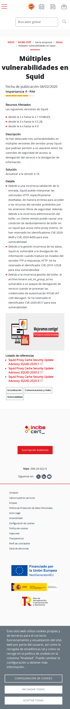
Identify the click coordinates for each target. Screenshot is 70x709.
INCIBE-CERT (24, 42)
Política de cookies (18, 528)
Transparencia (16, 538)
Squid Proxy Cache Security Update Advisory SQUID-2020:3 (30, 379)
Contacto (13, 492)
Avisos (59, 42)
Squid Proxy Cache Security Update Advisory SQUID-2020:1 (30, 362)
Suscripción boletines (35, 450)
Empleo (13, 502)
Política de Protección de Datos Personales (31, 507)
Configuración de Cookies (33, 678)
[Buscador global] (36, 22)
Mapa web (14, 533)
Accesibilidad (15, 518)
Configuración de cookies (22, 523)
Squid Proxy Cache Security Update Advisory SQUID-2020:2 (30, 370)
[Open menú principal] (3, 6)
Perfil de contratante (19, 543)
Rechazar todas (33, 689)
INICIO (11, 42)
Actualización (14, 390)
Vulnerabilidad (15, 396)
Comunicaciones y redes (38, 390)
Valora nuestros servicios (22, 497)
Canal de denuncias (19, 548)
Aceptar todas (33, 700)
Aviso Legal (14, 513)
